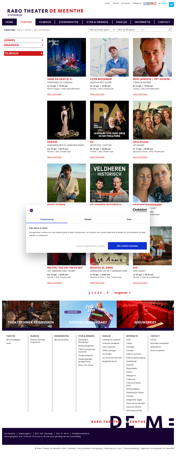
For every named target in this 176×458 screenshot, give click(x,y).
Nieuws (116, 3)
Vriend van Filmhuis (133, 407)
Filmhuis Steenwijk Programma (37, 340)
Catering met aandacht (111, 339)
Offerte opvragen (109, 350)
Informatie (142, 22)
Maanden (11, 45)
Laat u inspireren (108, 346)
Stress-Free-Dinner (85, 365)
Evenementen (68, 22)
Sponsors (126, 3)
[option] (30, 314)
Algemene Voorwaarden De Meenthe (157, 448)
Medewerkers (155, 346)
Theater (26, 22)
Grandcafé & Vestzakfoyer (83, 340)
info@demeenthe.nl (80, 433)
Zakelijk (121, 22)
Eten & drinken (97, 22)
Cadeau (129, 343)
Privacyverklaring (132, 389)
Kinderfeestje (131, 361)
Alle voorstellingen (42, 30)
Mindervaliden (131, 368)
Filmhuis (45, 22)
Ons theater (107, 354)
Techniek (129, 396)
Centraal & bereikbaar (110, 343)
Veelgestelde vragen (134, 399)
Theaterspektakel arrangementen (85, 360)
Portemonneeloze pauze (133, 384)
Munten (129, 372)
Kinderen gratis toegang (135, 357)
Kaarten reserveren (133, 354)
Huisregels (130, 346)
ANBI (128, 339)
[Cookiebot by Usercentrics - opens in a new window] (135, 210)
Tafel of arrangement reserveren (86, 350)
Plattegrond (130, 375)
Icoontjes (130, 350)
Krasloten (130, 364)
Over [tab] (129, 219)
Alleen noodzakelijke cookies (90, 246)
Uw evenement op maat (112, 357)
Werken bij (137, 3)
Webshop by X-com (113, 448)
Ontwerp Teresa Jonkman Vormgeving (85, 448)
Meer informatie (54, 94)
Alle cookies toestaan (127, 246)
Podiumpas (130, 379)
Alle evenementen (61, 339)
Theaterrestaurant (85, 355)
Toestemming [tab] (46, 219)
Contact (164, 22)
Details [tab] (88, 219)
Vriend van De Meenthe (135, 403)
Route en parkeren (157, 350)
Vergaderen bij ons (109, 361)
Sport (107, 3)
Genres (9, 40)
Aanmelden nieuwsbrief (159, 343)
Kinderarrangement (86, 345)
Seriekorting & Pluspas (135, 392)
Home (9, 22)
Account (163, 3)
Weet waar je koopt (134, 410)
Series (8, 343)
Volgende (120, 292)
